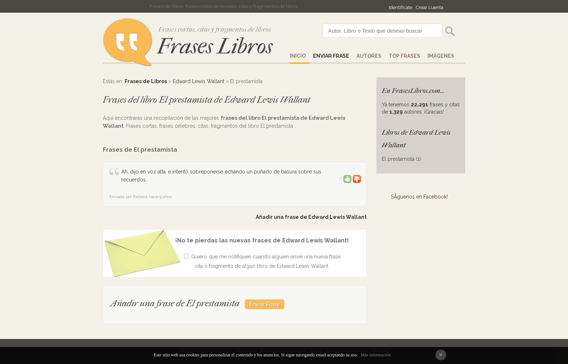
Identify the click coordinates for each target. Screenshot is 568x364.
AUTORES (368, 56)
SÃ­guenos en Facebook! (419, 197)
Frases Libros (214, 46)
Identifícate (400, 7)
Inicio (298, 56)
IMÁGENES (440, 56)
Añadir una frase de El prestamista (175, 303)
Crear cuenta (429, 7)
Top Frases (404, 56)
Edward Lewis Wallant (198, 81)
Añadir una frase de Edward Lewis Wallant (311, 217)
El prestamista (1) (401, 159)
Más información (375, 354)
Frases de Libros (146, 81)
